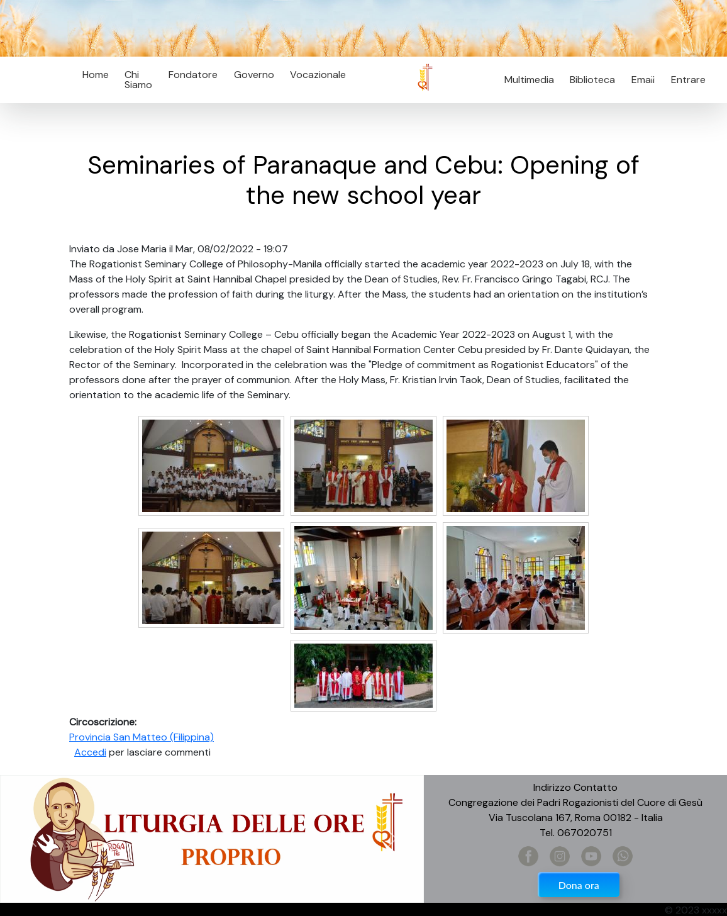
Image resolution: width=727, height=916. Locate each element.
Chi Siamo (138, 79)
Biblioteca (592, 79)
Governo (254, 74)
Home (95, 74)
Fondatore (193, 74)
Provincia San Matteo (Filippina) (141, 737)
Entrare (688, 79)
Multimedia (529, 79)
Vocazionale (318, 74)
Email (639, 79)
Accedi (90, 752)
